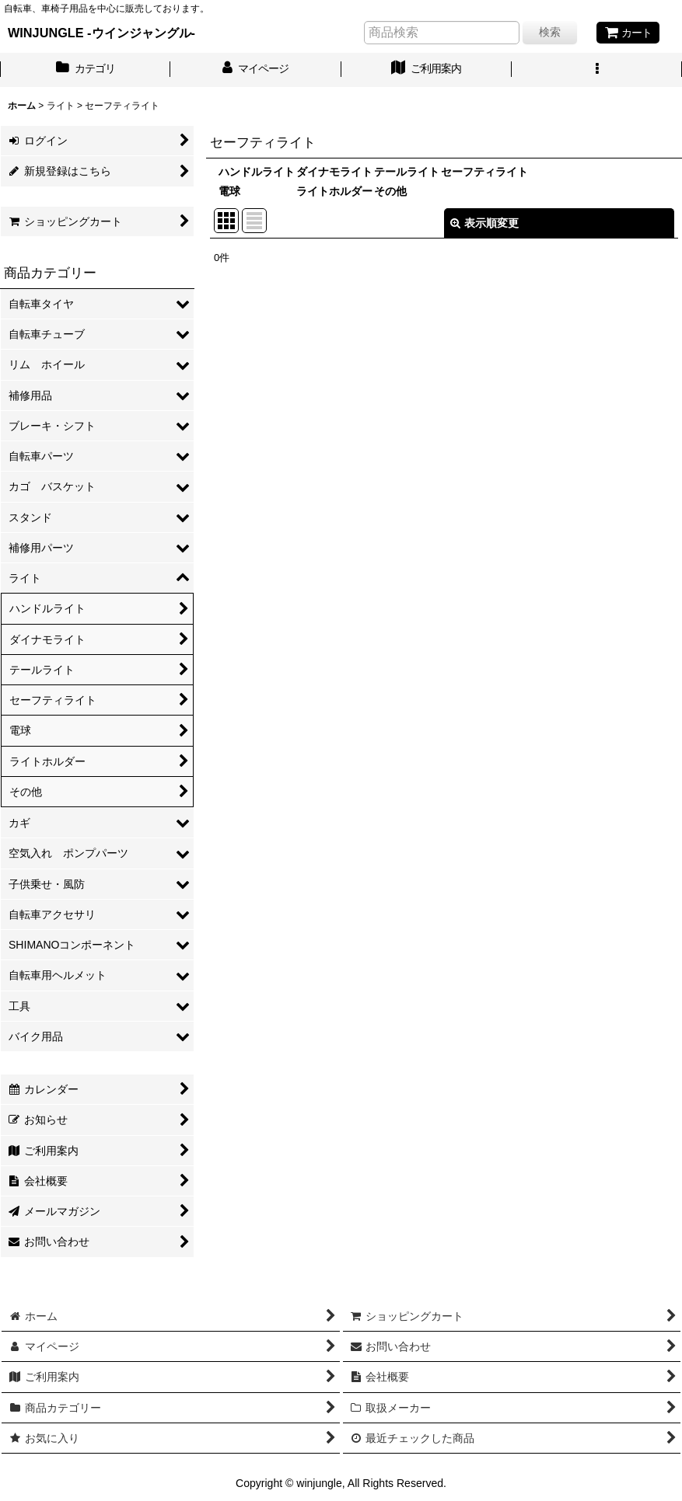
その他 (390, 191)
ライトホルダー (334, 191)
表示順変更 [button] (484, 223)
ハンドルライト (257, 171)
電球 (229, 191)
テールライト (406, 171)
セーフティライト (484, 171)
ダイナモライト (334, 171)
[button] (597, 70)
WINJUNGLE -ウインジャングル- (101, 33)
